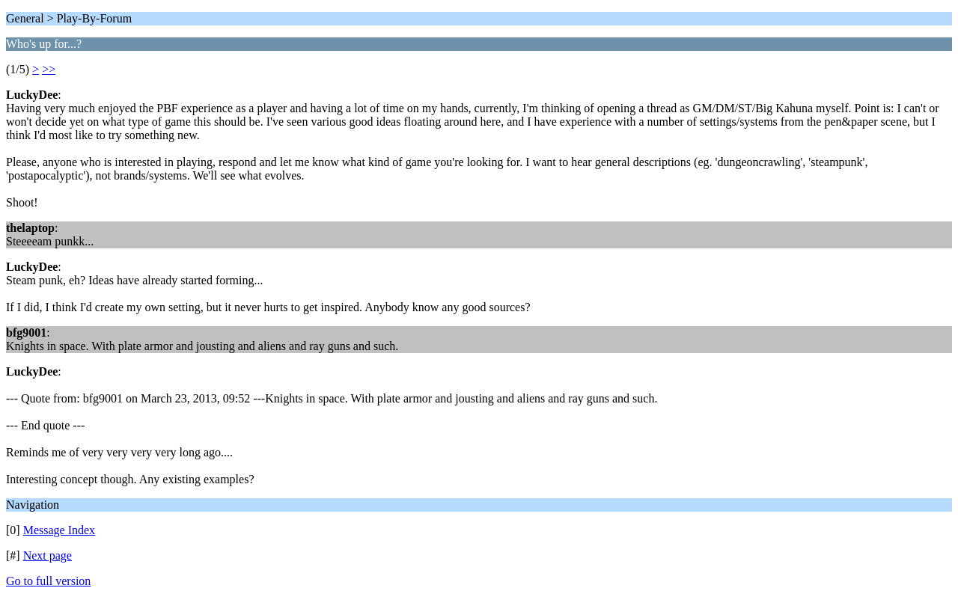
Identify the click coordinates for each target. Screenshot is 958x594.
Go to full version (48, 581)
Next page (47, 555)
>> (48, 69)
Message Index (59, 530)
